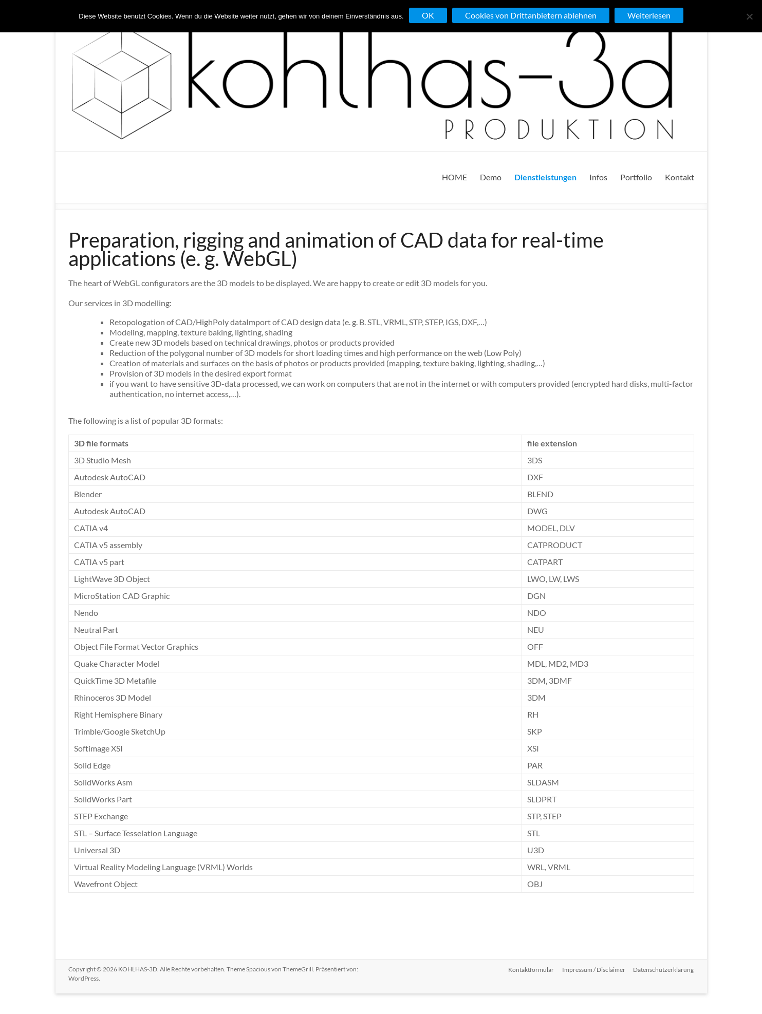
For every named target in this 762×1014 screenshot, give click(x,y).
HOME (454, 177)
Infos (598, 177)
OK (428, 15)
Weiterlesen (649, 15)
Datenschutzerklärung (664, 969)
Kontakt (679, 177)
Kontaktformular (531, 969)
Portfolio (636, 177)
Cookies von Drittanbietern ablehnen (531, 15)
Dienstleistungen (545, 177)
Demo (490, 177)
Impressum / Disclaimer (593, 969)
